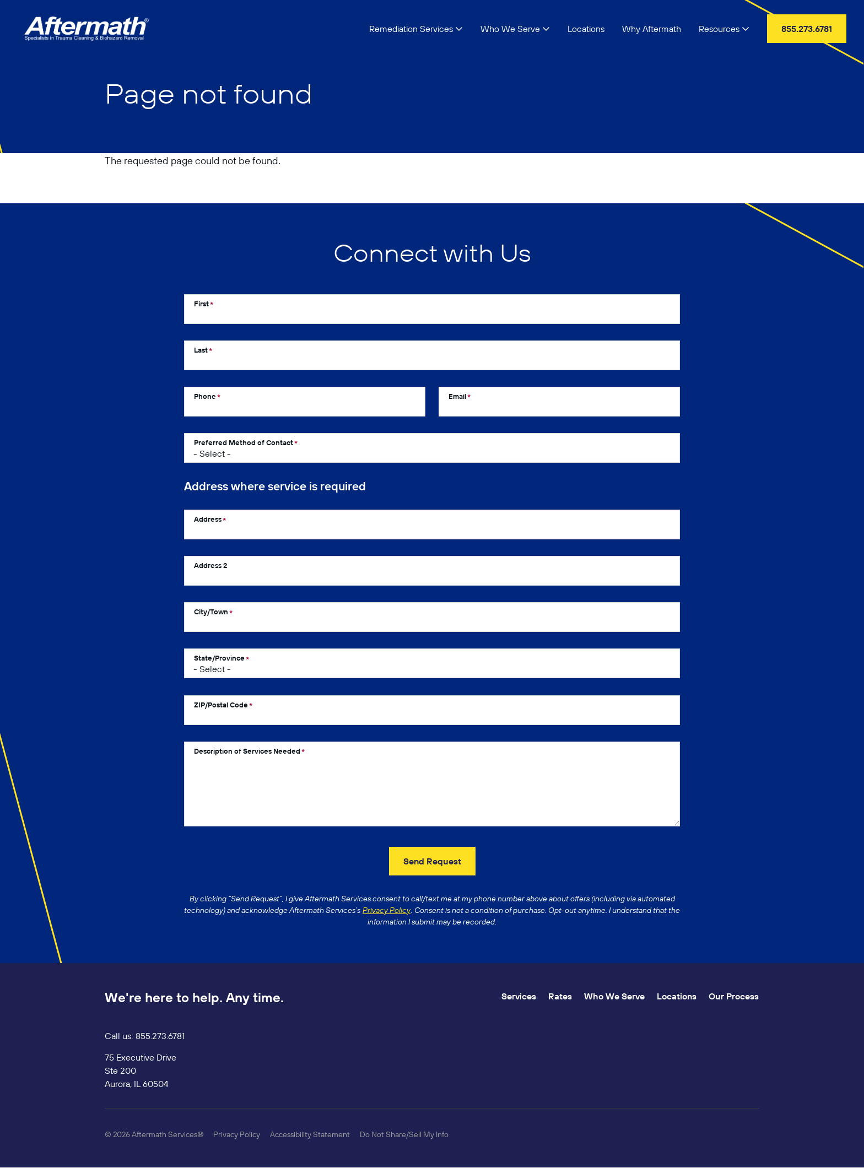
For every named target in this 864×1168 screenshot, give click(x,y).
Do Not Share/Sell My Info (404, 1134)
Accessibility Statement (310, 1134)
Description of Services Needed (247, 751)
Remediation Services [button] (416, 28)
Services (518, 996)
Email (457, 396)
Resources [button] (724, 28)
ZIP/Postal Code (221, 704)
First (201, 303)
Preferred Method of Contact (243, 442)
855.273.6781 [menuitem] (806, 28)
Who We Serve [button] (515, 28)
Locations (676, 996)
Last (201, 349)
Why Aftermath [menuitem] (651, 28)
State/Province (219, 657)
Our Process (734, 996)
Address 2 (210, 565)
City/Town (211, 611)
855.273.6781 (160, 1035)
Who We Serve (614, 996)
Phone (205, 396)
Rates (560, 996)
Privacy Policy (236, 1134)
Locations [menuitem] (586, 28)
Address (208, 519)
